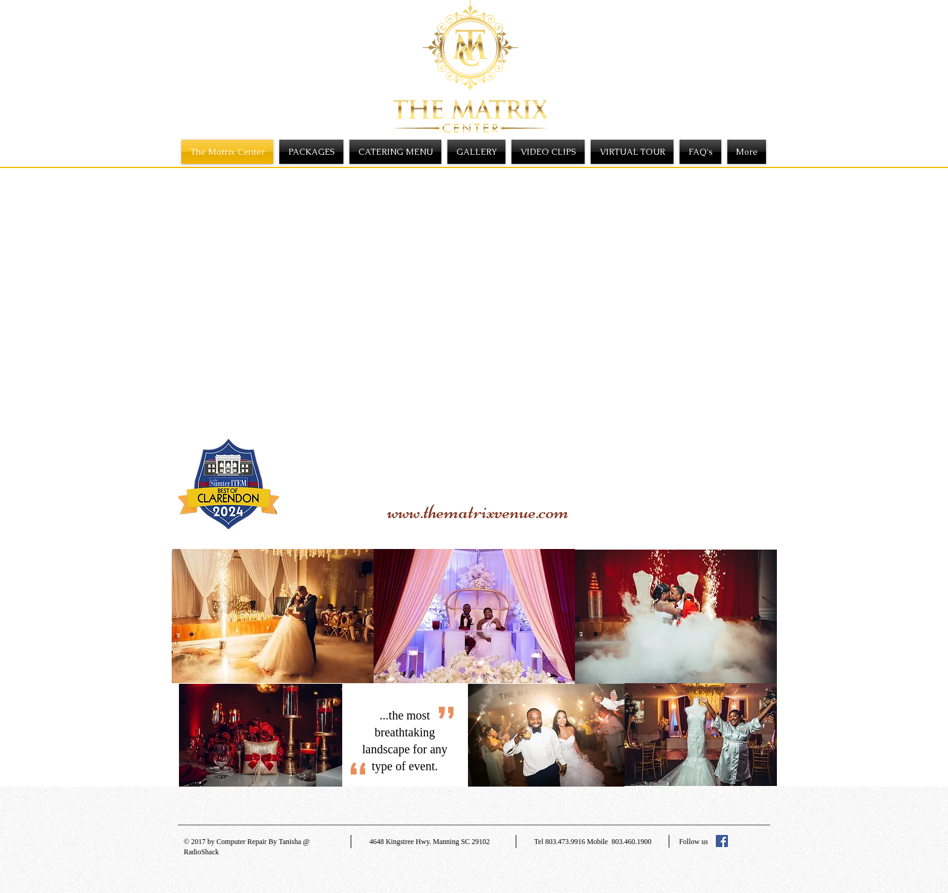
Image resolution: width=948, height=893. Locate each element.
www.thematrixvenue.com (478, 511)
